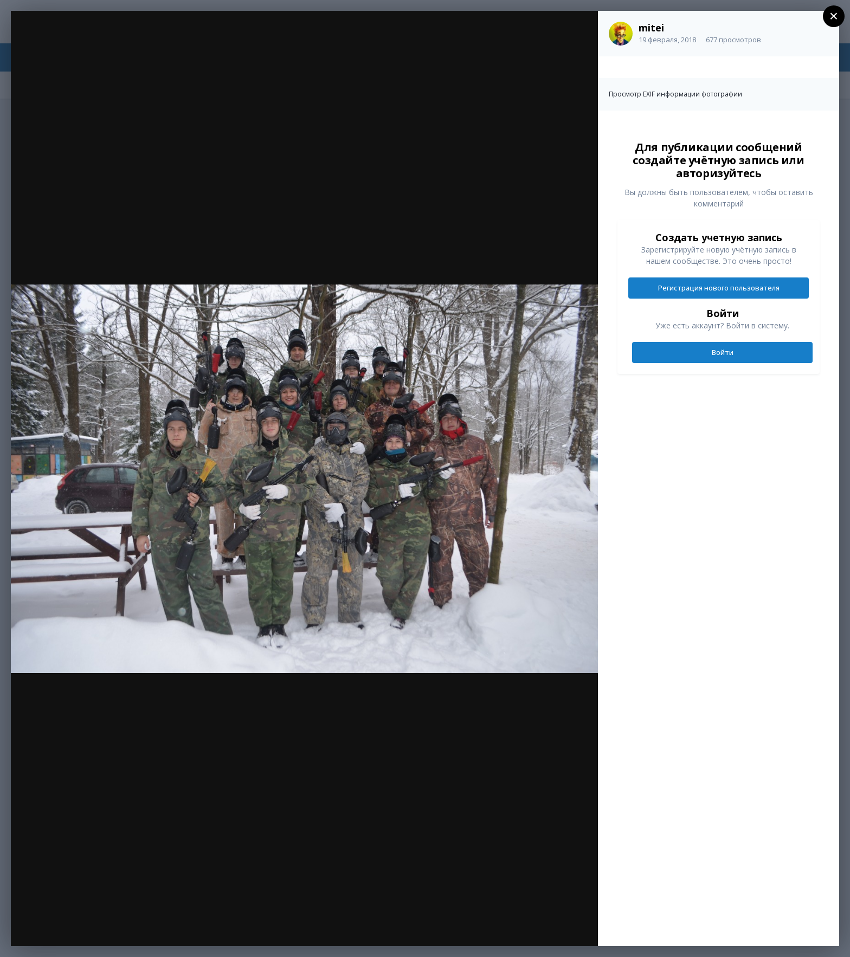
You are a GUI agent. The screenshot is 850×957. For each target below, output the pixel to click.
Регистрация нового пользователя (719, 288)
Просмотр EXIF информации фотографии (675, 94)
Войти (722, 352)
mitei (651, 27)
